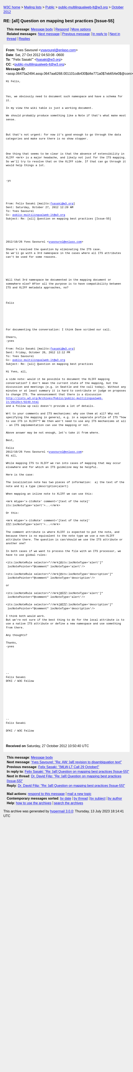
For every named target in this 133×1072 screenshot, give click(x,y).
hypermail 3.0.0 (61, 811)
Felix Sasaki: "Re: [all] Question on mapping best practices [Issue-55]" (77, 771)
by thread (81, 798)
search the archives (68, 803)
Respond (62, 29)
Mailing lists (33, 7)
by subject (97, 798)
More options (81, 29)
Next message (49, 34)
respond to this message (46, 794)
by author (115, 798)
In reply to (99, 34)
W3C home (11, 7)
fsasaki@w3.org (48, 59)
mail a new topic (79, 794)
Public (50, 7)
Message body (42, 29)
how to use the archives (33, 803)
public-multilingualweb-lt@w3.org (83, 7)
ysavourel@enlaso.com (58, 50)
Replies (24, 39)
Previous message (76, 34)
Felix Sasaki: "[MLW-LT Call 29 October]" (68, 767)
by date (65, 798)
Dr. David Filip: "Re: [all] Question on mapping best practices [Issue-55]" (71, 785)
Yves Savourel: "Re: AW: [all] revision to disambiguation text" (76, 762)
